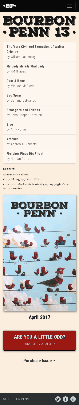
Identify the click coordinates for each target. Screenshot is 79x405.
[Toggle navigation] (70, 6)
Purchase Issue (37, 360)
